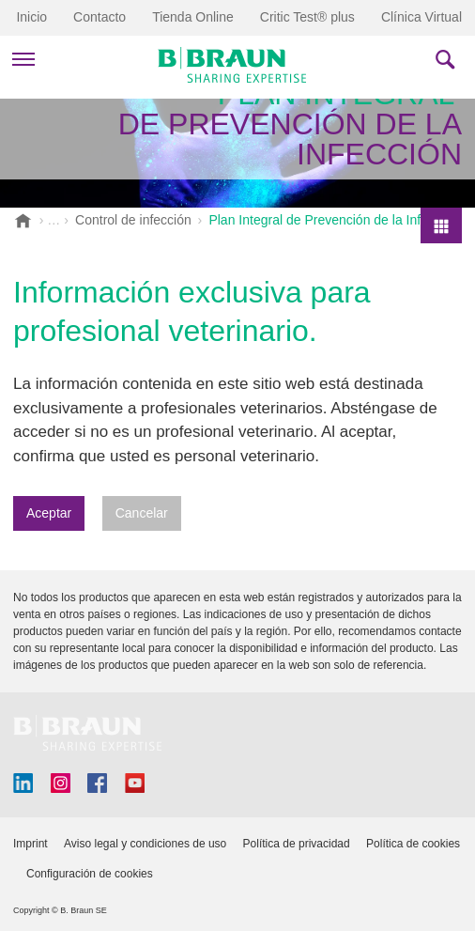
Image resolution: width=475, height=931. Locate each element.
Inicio (31, 16)
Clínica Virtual (421, 16)
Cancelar (141, 512)
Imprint (30, 843)
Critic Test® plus (307, 16)
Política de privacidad (296, 843)
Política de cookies (413, 843)
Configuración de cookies (89, 873)
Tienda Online (193, 16)
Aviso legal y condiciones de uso (145, 843)
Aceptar (48, 512)
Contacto (99, 16)
